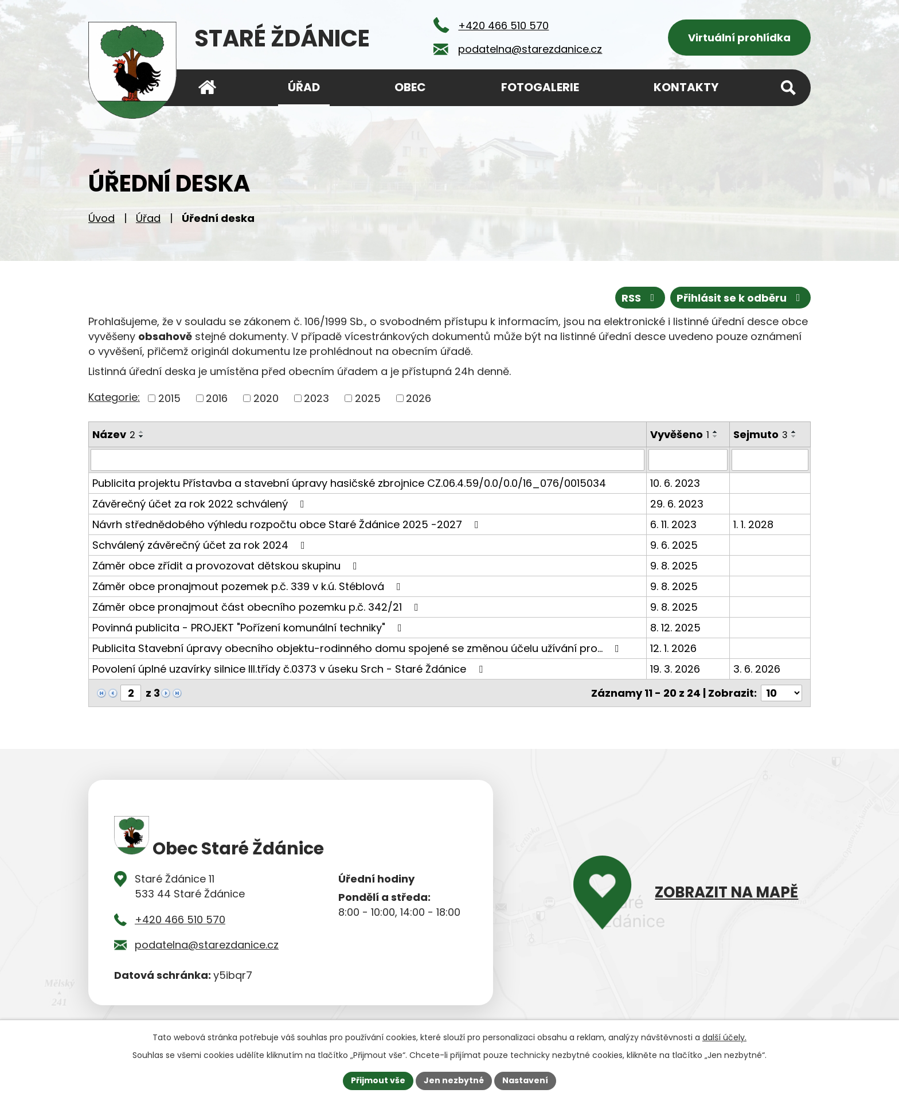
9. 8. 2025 (674, 566)
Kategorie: (114, 397)
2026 (418, 398)
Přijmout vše (378, 1080)
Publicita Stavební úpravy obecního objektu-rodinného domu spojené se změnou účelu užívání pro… (358, 648)
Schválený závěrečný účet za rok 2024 (201, 545)
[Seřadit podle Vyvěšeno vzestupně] (715, 432)
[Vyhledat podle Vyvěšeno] (688, 460)
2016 (217, 398)
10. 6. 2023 (675, 483)
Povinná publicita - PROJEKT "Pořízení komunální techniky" (249, 627)
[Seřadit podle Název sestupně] (141, 436)
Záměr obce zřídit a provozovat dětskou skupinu (227, 566)
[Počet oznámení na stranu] (781, 693)
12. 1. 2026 (673, 648)
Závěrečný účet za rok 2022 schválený (200, 504)
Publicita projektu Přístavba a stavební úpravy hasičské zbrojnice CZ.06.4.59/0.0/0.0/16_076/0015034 (349, 483)
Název (113, 434)
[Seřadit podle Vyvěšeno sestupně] (715, 436)
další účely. (724, 1037)
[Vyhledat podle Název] (367, 460)
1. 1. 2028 (753, 524)
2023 (316, 398)
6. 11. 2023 (673, 524)
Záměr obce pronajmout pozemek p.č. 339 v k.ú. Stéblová (248, 586)
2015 (169, 398)
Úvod (101, 218)
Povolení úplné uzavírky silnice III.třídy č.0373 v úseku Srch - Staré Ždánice (289, 669)
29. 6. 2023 (676, 504)
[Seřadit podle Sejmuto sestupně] (794, 436)
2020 (266, 398)
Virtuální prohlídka (739, 37)
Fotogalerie (540, 87)
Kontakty (686, 87)
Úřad (148, 218)
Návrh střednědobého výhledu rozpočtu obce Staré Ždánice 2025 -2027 (287, 524)
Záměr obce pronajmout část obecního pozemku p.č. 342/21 (257, 607)
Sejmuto (760, 434)
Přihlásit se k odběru (741, 298)
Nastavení (525, 1080)
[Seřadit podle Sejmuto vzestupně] (794, 432)
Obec (410, 87)
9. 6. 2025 (674, 545)
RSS (640, 298)
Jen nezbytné (454, 1080)
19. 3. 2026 (675, 669)
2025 (368, 398)
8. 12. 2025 (675, 627)
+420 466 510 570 (180, 919)
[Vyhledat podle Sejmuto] (770, 460)
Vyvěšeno (679, 434)
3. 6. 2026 (756, 669)
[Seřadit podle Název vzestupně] (141, 432)
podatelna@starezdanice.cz (207, 944)
